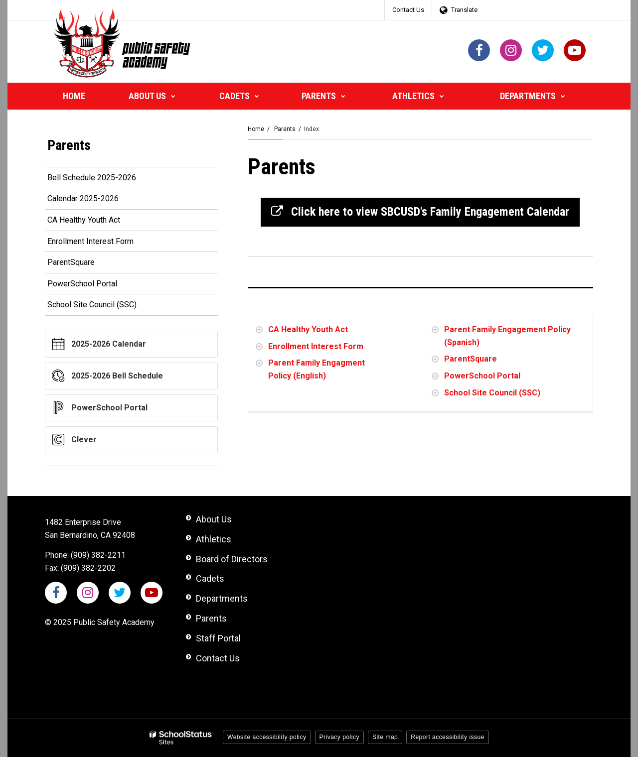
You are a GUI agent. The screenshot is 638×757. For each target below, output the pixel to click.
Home (256, 129)
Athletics (213, 539)
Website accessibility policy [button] (267, 737)
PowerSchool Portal (482, 375)
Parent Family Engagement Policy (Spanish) (507, 336)
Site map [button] (385, 737)
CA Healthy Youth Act (308, 329)
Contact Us (408, 9)
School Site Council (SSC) (492, 392)
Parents (285, 129)
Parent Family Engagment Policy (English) (316, 369)
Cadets (210, 578)
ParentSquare (470, 359)
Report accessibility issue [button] (447, 737)
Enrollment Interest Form (315, 346)
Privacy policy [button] (339, 737)
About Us (214, 519)
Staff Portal (218, 638)
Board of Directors (232, 559)
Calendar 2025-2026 (97, 200)
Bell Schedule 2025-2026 (106, 179)
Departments (222, 598)
